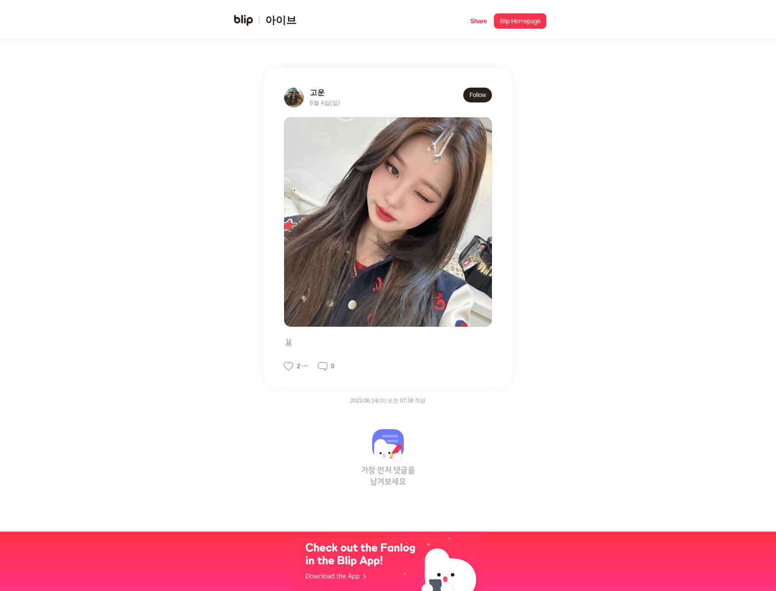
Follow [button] (477, 95)
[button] (478, 20)
